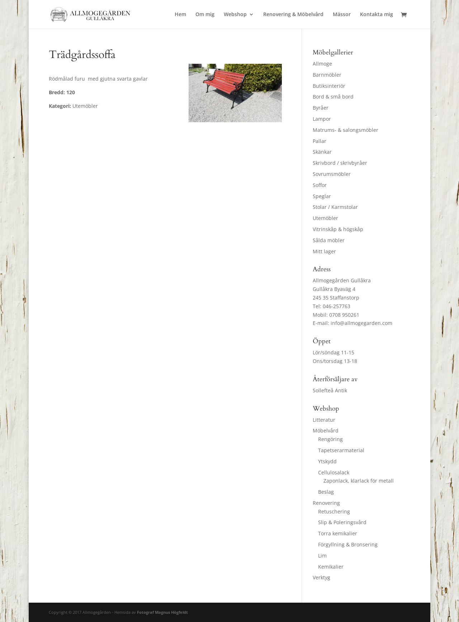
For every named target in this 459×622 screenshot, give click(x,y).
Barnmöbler (327, 74)
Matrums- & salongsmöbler (345, 129)
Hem (180, 15)
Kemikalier (331, 566)
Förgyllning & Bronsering (348, 544)
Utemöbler (325, 218)
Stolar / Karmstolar (335, 207)
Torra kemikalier (337, 533)
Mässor (342, 15)
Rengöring (330, 439)
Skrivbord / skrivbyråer (340, 162)
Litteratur (324, 419)
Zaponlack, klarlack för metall (358, 480)
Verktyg (321, 577)
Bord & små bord (333, 96)
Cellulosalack (333, 472)
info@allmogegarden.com (361, 323)
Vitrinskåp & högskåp (338, 229)
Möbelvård (326, 430)
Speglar (322, 196)
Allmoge (322, 63)
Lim (322, 555)
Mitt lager (324, 251)
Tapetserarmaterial (341, 450)
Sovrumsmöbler (332, 174)
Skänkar (322, 151)
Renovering (326, 502)
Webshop (235, 15)
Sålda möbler (329, 240)
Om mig (204, 15)
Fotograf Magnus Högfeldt (162, 612)
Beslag (326, 491)
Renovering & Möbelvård (293, 15)
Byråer (320, 107)
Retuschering (334, 511)
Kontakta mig (376, 15)
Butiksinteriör (329, 85)
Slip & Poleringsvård (342, 522)
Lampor (322, 118)
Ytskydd (327, 461)
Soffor (320, 185)
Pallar (319, 141)
